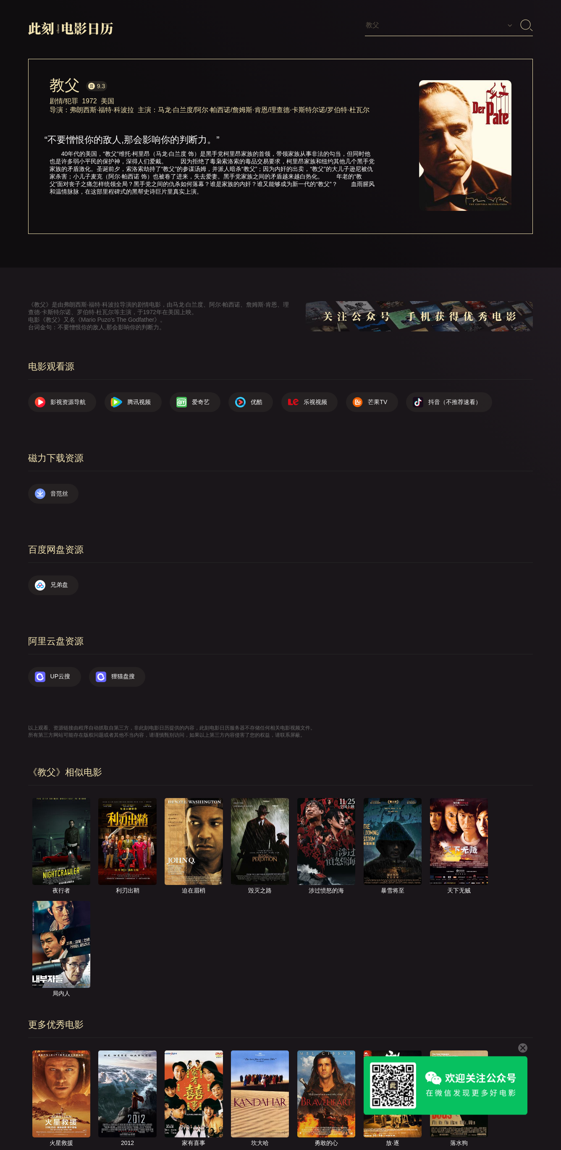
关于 (292, 1121)
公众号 (515, 1121)
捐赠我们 (478, 1121)
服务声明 (437, 1121)
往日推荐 (396, 1121)
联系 (321, 1121)
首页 (263, 1121)
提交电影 (355, 1121)
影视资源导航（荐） (213, 1121)
